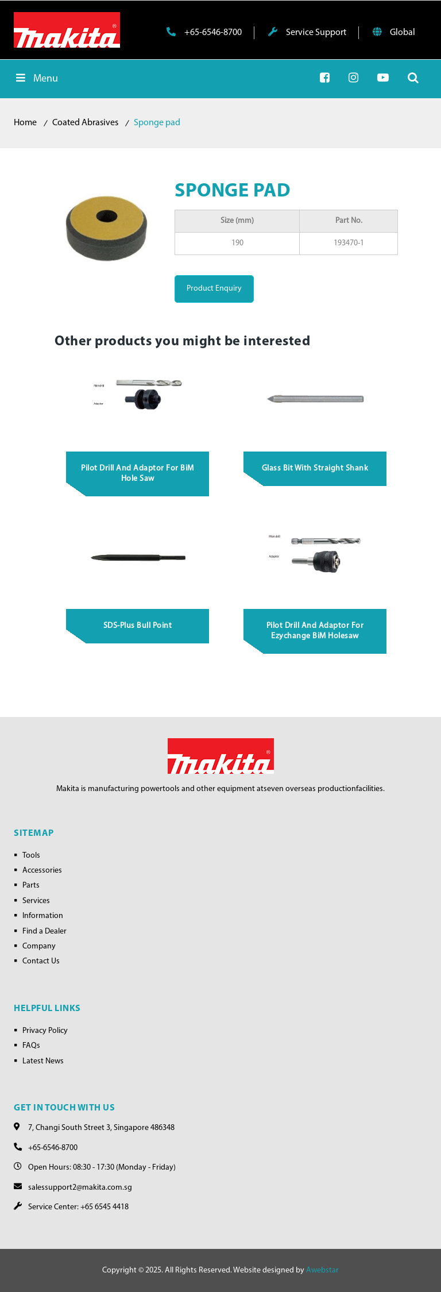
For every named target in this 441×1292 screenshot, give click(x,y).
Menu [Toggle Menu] (36, 78)
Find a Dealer (44, 931)
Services (36, 901)
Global (394, 32)
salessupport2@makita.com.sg (80, 1187)
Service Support (307, 32)
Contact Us (41, 961)
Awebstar (322, 1270)
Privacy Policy (45, 1031)
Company (39, 946)
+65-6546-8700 (204, 32)
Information (42, 916)
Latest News (43, 1061)
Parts (31, 885)
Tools (31, 855)
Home (25, 123)
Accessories (42, 870)
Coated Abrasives (85, 123)
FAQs (31, 1046)
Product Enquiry (214, 288)
